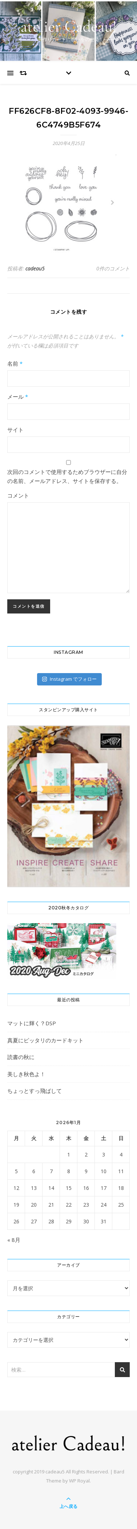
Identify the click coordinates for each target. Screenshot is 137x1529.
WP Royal (79, 1480)
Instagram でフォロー (69, 679)
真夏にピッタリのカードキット (45, 1040)
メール (17, 396)
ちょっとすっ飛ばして (34, 1090)
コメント (18, 495)
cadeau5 (35, 268)
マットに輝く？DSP (31, 1023)
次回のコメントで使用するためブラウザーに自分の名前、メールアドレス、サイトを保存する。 (67, 476)
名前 (15, 363)
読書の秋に (21, 1057)
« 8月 (13, 1239)
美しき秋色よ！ (26, 1074)
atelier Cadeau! (68, 26)
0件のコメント (113, 268)
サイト (15, 429)
